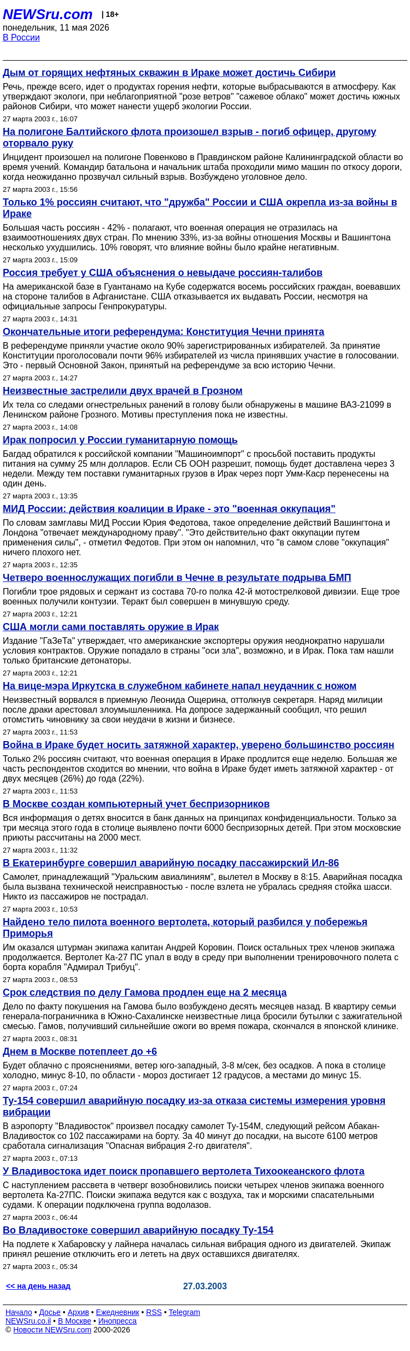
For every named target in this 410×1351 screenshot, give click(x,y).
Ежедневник (117, 1312)
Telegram (185, 1312)
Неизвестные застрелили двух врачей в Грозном (123, 390)
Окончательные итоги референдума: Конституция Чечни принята (163, 331)
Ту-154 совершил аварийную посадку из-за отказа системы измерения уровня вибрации (194, 1106)
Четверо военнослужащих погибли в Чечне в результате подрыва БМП (177, 577)
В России (21, 37)
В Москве (74, 1321)
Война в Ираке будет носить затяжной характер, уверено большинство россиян (198, 744)
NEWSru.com (48, 14)
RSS (154, 1312)
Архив (78, 1312)
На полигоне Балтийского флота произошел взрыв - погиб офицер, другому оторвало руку (189, 137)
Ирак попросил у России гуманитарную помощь (120, 439)
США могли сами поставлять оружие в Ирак (111, 626)
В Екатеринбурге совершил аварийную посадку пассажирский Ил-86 (171, 862)
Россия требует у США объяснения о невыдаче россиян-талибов (163, 272)
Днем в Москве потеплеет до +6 (80, 1051)
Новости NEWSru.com (52, 1329)
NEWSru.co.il (28, 1321)
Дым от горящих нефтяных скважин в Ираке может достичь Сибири (169, 72)
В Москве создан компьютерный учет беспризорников (136, 803)
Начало (18, 1312)
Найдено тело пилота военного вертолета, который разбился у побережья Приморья (185, 928)
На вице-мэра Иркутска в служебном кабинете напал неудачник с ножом (179, 685)
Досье (50, 1312)
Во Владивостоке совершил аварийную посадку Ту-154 (138, 1230)
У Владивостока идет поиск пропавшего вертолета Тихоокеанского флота (184, 1171)
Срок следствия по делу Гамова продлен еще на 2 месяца (144, 992)
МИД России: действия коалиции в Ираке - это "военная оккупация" (169, 508)
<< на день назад (38, 1286)
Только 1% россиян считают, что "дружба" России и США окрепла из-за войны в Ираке (200, 208)
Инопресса (117, 1321)
